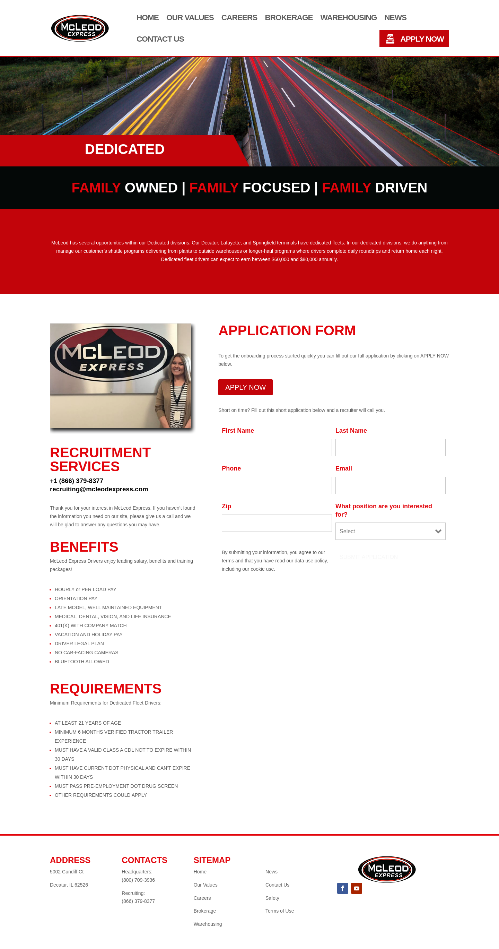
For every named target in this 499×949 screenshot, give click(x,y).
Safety (272, 898)
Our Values (190, 18)
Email (343, 468)
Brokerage (289, 18)
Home (148, 18)
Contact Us (160, 39)
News (395, 18)
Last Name (351, 430)
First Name (238, 430)
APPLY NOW (422, 39)
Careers (239, 18)
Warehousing (349, 18)
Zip (226, 506)
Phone (231, 468)
